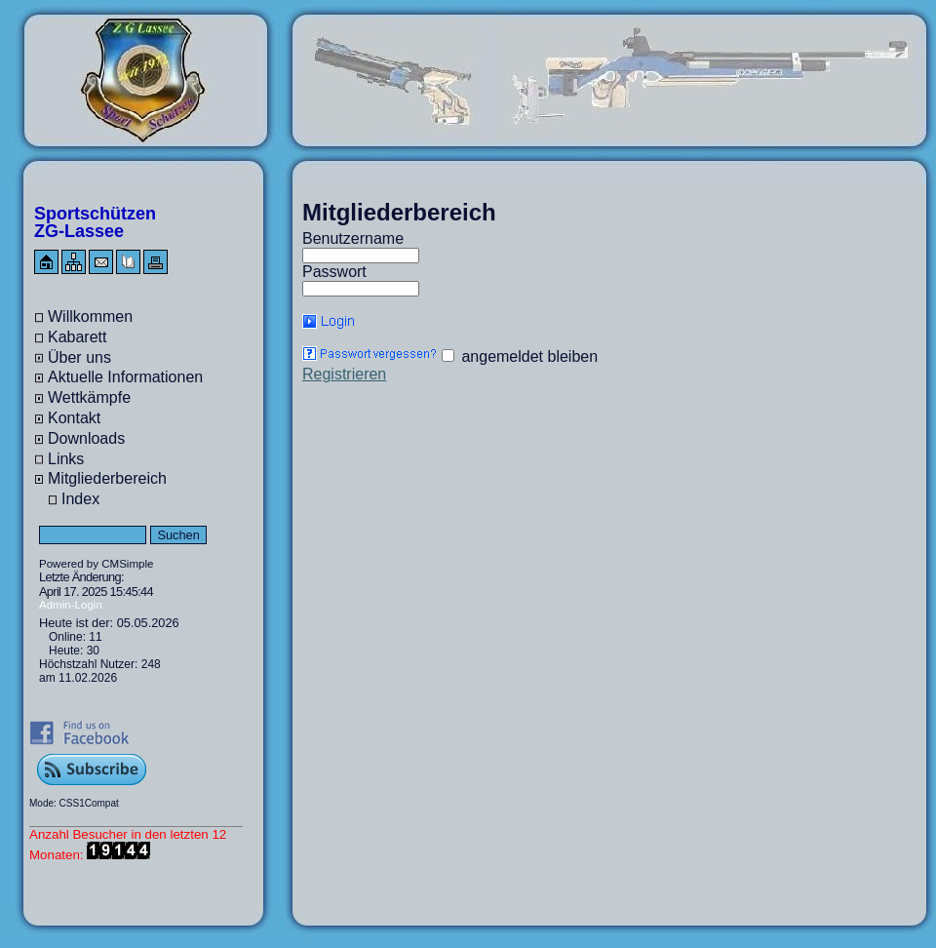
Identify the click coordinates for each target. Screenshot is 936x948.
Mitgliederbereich (107, 478)
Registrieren (344, 374)
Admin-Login (70, 605)
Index (80, 499)
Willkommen (90, 316)
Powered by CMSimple (96, 564)
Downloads (86, 438)
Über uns (79, 357)
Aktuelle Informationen (125, 377)
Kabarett (77, 337)
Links (66, 459)
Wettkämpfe (89, 397)
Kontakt (74, 418)
